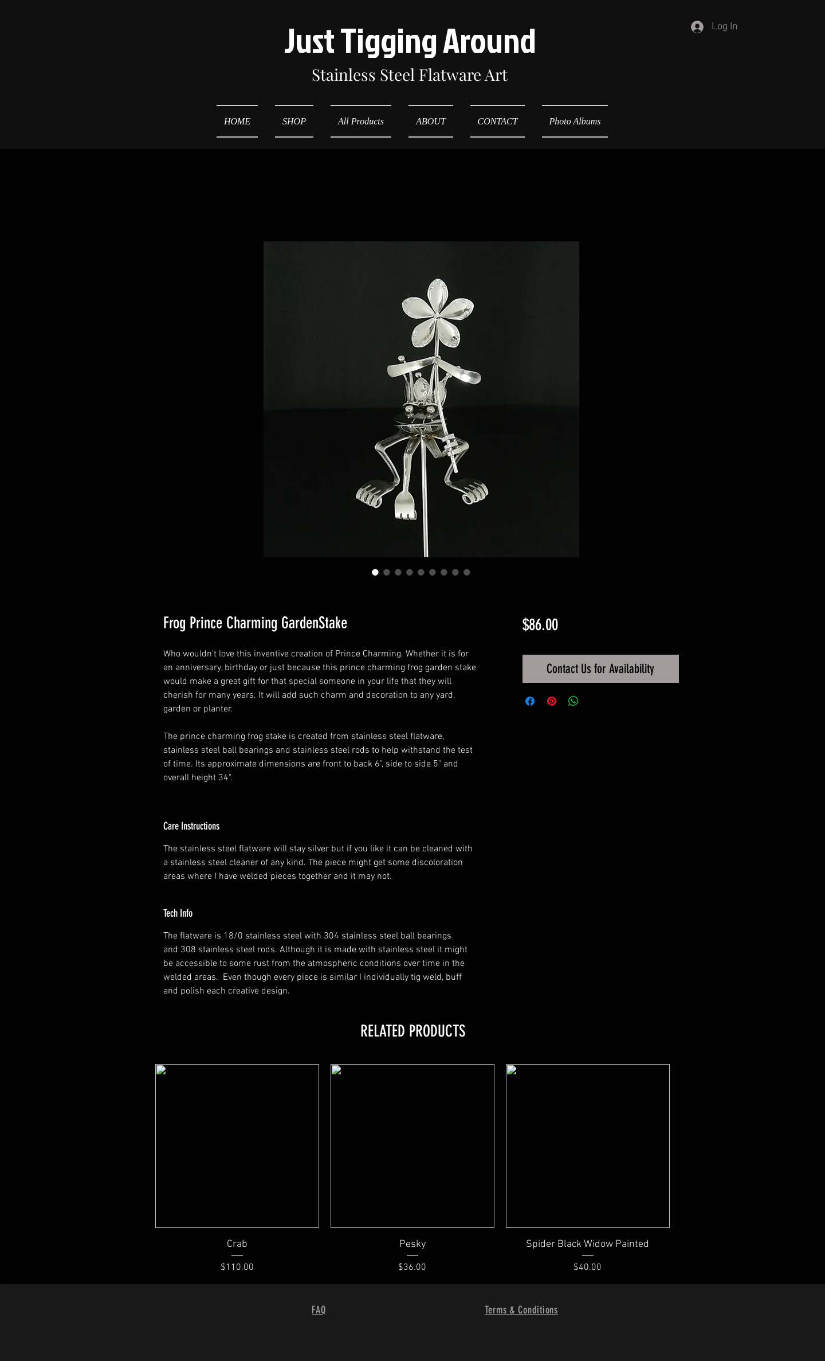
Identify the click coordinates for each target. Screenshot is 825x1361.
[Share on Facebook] (530, 701)
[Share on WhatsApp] (573, 701)
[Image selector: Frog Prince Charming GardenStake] (375, 572)
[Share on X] (595, 701)
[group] (412, 1169)
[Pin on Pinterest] (552, 701)
